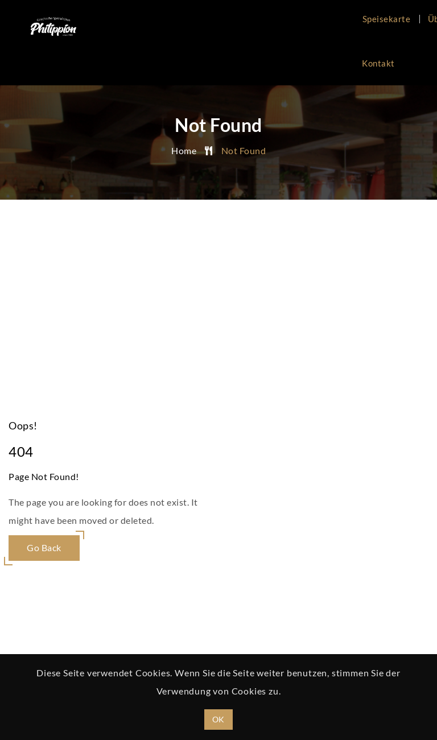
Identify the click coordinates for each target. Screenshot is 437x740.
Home (183, 150)
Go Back (44, 547)
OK (218, 719)
